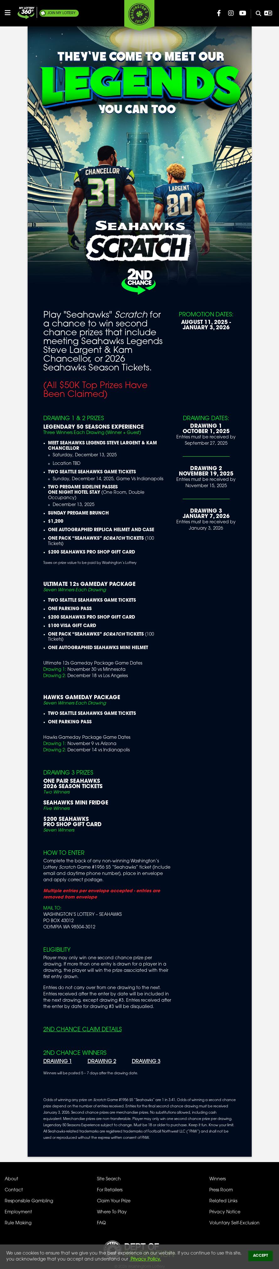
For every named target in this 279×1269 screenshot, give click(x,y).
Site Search (109, 1179)
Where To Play (112, 1212)
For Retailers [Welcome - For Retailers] (109, 1190)
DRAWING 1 (57, 1061)
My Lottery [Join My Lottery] (61, 13)
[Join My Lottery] (26, 13)
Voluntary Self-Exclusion (234, 1223)
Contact (14, 1190)
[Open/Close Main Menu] (10, 12)
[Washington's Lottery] (139, 15)
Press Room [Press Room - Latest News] (221, 1190)
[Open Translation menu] (268, 13)
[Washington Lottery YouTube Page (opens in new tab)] (243, 13)
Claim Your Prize (114, 1201)
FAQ (101, 1223)
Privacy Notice (224, 1212)
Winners (217, 1179)
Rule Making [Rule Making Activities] (18, 1223)
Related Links (223, 1201)
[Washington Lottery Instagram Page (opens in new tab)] (231, 13)
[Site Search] (256, 13)
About (11, 1179)
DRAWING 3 (146, 1061)
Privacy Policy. (145, 1259)
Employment (18, 1212)
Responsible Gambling (29, 1201)
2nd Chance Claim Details (82, 1030)
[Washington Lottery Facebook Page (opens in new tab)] (219, 13)
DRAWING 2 (102, 1061)
